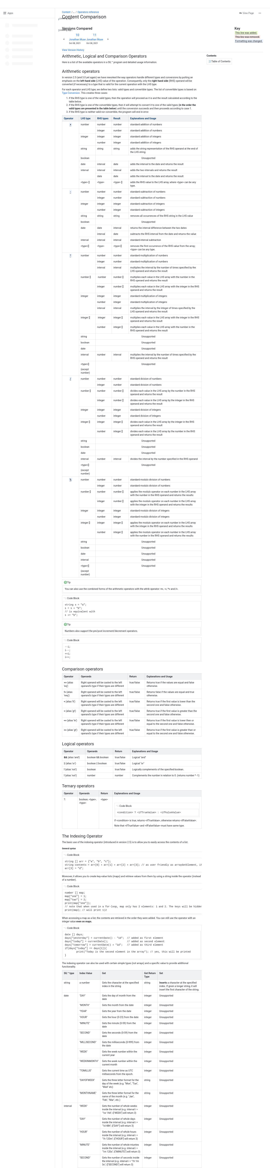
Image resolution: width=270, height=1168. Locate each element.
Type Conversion (71, 93)
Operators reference (88, 12)
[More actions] (260, 13)
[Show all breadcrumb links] (74, 12)
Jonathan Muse (77, 39)
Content (66, 12)
